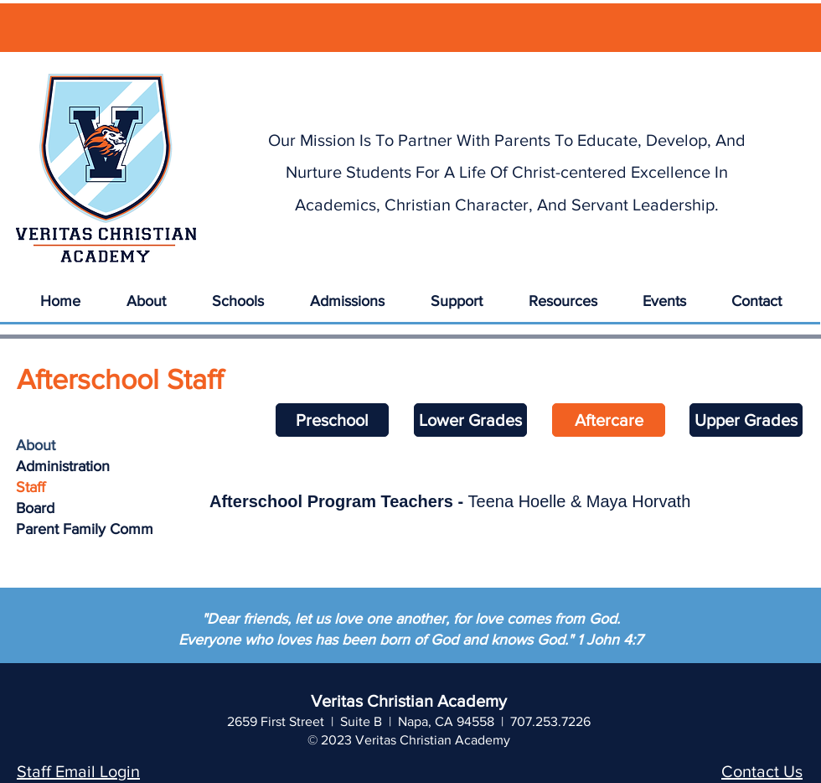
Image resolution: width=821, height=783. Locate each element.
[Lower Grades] (470, 420)
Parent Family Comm (84, 529)
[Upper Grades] (746, 420)
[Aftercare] (608, 420)
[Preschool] (332, 420)
